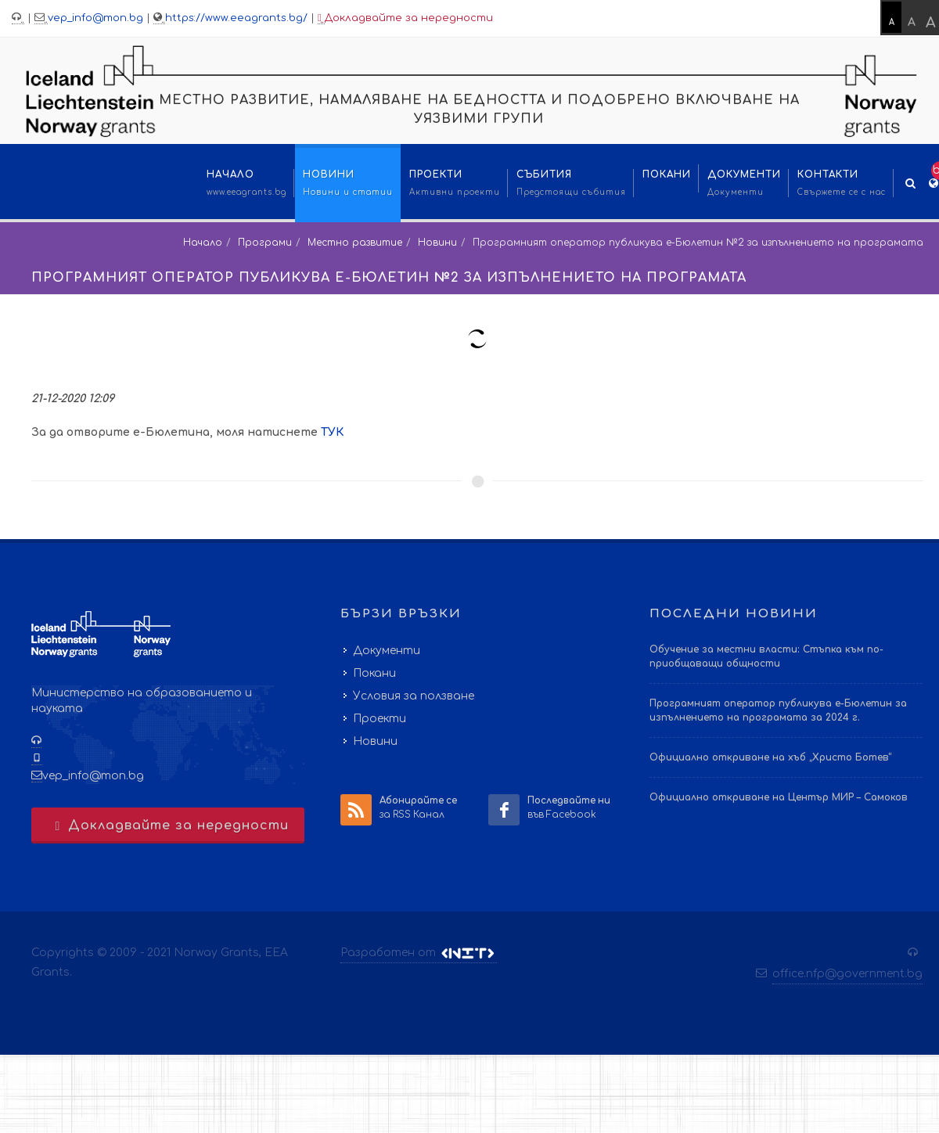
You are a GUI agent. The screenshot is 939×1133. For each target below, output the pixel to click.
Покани (374, 673)
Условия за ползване (413, 696)
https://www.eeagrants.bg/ (236, 18)
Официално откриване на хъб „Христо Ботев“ (770, 757)
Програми (265, 242)
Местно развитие (355, 242)
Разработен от (418, 953)
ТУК (332, 432)
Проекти (379, 719)
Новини (437, 242)
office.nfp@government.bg (847, 974)
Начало (202, 242)
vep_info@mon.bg (95, 18)
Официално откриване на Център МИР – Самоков (778, 797)
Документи (386, 650)
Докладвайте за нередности (405, 18)
